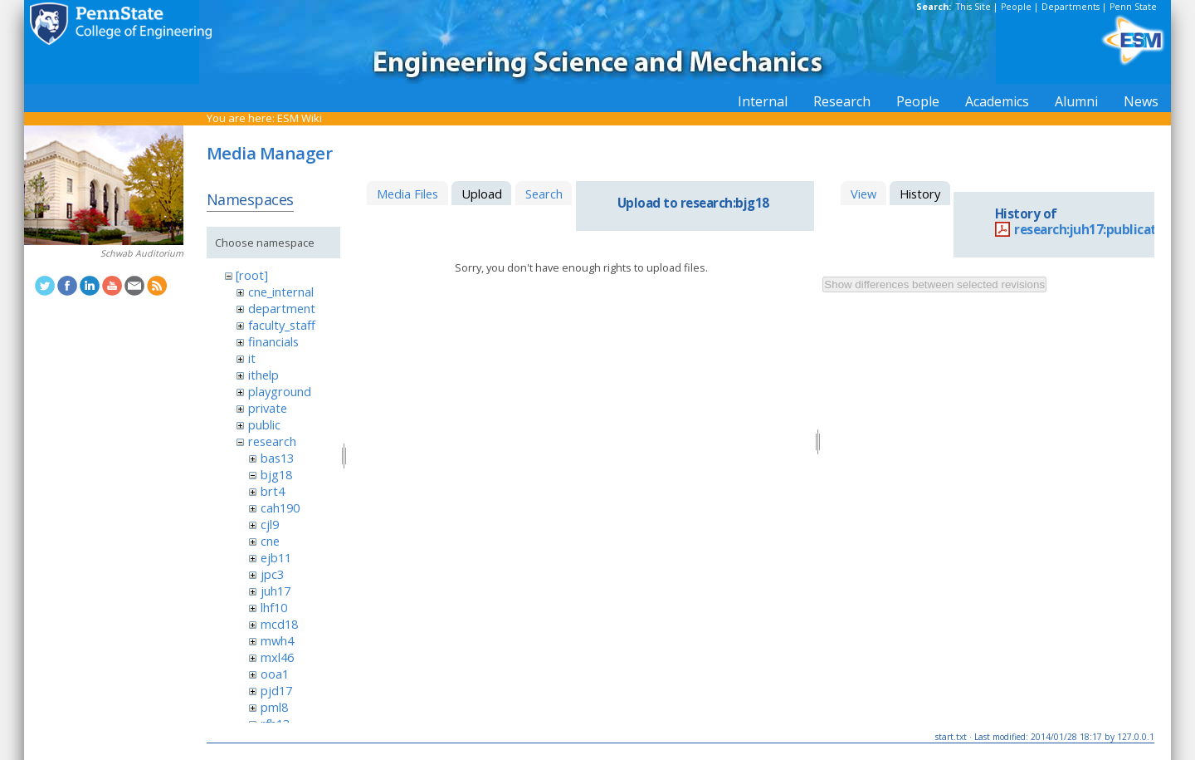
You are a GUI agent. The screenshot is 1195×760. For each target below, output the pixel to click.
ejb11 (276, 557)
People (1016, 6)
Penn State (1133, 6)
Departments (1070, 6)
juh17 (275, 590)
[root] (252, 275)
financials (273, 341)
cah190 (280, 507)
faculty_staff (281, 324)
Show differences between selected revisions (934, 284)
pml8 (274, 707)
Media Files (407, 193)
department (281, 308)
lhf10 (274, 607)
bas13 (277, 457)
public (264, 424)
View (863, 193)
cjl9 (270, 524)
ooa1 (275, 673)
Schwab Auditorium (141, 253)
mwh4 (277, 640)
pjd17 (276, 690)
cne (270, 540)
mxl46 (277, 657)
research (272, 441)
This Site (973, 6)
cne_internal (281, 291)
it (252, 358)
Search (544, 193)
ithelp (263, 374)
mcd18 (279, 623)
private (267, 408)
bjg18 (276, 474)
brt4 (273, 491)
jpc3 (272, 574)
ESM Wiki (299, 117)
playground (279, 391)
